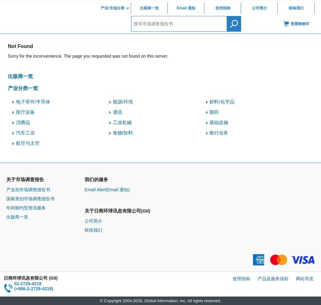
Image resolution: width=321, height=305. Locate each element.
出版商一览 (149, 8)
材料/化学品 (221, 101)
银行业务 (218, 132)
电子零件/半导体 (33, 101)
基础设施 (218, 122)
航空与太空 (27, 143)
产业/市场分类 (112, 8)
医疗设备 (25, 112)
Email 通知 (186, 8)
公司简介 (259, 8)
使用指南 (222, 8)
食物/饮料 (123, 132)
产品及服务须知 (273, 278)
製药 (214, 112)
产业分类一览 (23, 88)
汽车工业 (25, 132)
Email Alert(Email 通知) (107, 189)
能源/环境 (123, 101)
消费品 (23, 122)
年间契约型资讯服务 (26, 207)
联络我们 (296, 8)
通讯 (117, 112)
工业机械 (122, 122)
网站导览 (304, 278)
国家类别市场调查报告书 (30, 198)
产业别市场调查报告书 (28, 189)
